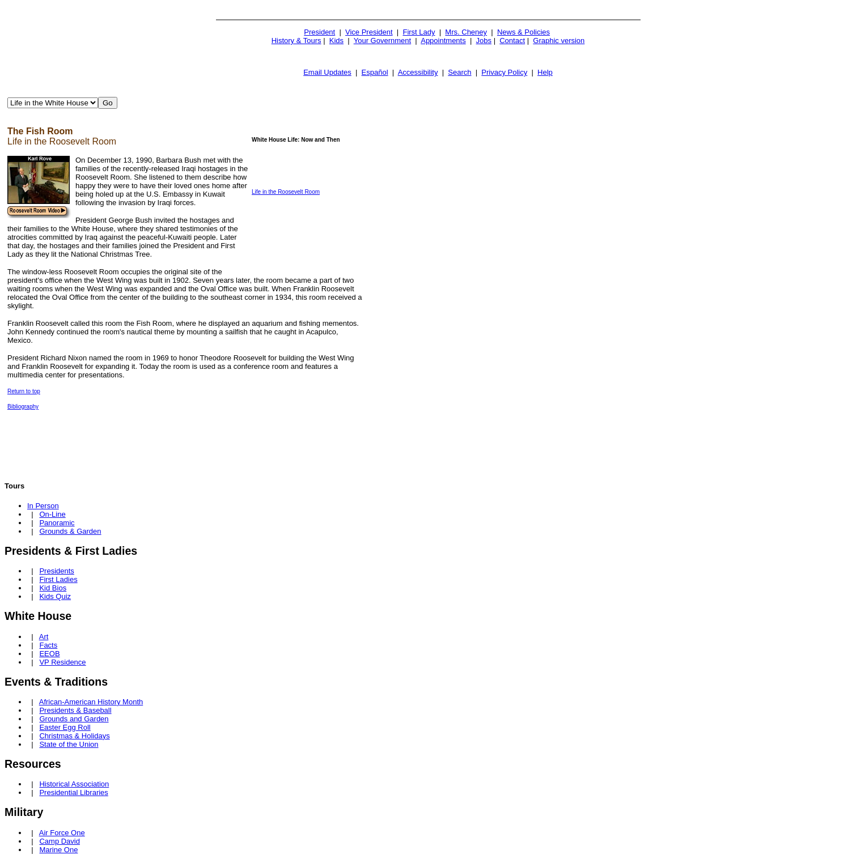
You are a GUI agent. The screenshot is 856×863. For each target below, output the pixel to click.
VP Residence (62, 662)
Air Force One (62, 832)
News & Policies (523, 32)
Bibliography (23, 406)
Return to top (23, 391)
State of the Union (68, 744)
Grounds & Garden (70, 531)
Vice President (369, 32)
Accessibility (418, 72)
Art (44, 636)
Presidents (56, 571)
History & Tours (296, 40)
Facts (48, 645)
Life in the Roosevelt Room (286, 192)
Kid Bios (52, 588)
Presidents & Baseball (75, 710)
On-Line (52, 514)
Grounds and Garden (73, 719)
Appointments (443, 40)
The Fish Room (40, 131)
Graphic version (558, 40)
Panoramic (56, 522)
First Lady (418, 32)
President (319, 32)
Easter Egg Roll (64, 727)
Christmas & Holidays (74, 736)
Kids (336, 40)
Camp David (59, 841)
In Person (43, 505)
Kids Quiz (55, 596)
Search (459, 72)
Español (375, 72)
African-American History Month (91, 702)
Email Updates (327, 72)
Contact (512, 40)
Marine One (58, 849)
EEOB (49, 653)
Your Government (382, 40)
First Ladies (58, 579)
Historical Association (74, 784)
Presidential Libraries (73, 792)
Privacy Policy (504, 72)
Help (545, 72)
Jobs (483, 40)
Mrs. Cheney (466, 32)
